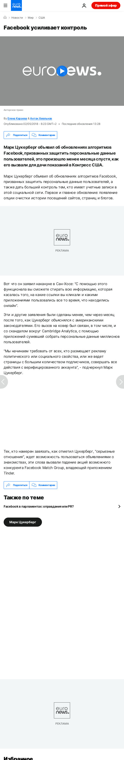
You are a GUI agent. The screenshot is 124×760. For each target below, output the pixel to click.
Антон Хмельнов (41, 118)
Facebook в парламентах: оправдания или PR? (39, 506)
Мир (31, 17)
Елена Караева (17, 118)
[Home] (5, 17)
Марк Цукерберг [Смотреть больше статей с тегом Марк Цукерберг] (22, 522)
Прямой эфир (106, 5)
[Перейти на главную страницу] (16, 5)
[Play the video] (62, 71)
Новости (17, 17)
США (42, 17)
